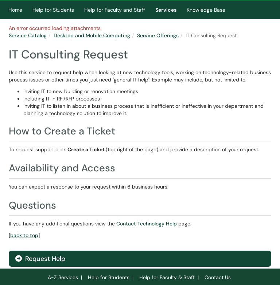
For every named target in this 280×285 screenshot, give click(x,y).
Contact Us (218, 277)
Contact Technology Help (146, 223)
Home (15, 10)
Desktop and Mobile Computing (92, 35)
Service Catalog (28, 35)
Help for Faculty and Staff (114, 10)
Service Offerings (158, 35)
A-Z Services (63, 277)
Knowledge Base (206, 10)
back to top (24, 235)
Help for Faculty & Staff (167, 277)
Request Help (40, 258)
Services (165, 10)
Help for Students (53, 10)
